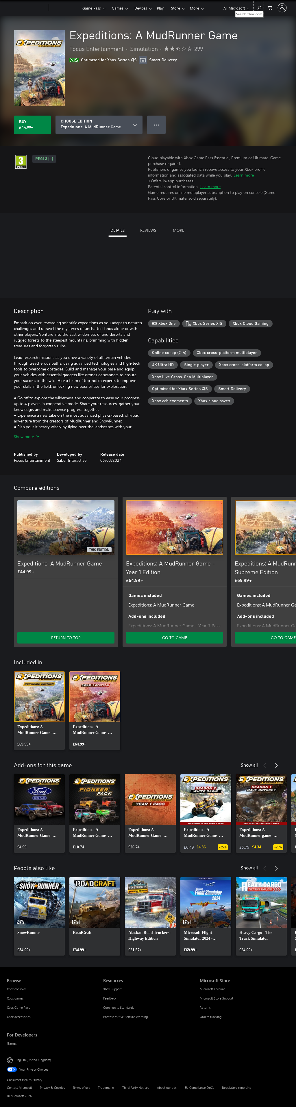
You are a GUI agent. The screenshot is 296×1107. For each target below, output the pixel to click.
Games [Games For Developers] (12, 1043)
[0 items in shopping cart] (270, 7)
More (194, 7)
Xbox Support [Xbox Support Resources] (112, 989)
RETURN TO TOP (66, 637)
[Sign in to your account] (282, 8)
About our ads (167, 1087)
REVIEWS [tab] (148, 230)
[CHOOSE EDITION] (99, 125)
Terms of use (81, 1087)
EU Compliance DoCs (199, 1087)
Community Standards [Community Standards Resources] (118, 1007)
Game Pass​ (91, 7)
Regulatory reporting (236, 1087)
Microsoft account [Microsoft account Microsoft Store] (212, 989)
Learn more (244, 175)
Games (117, 7)
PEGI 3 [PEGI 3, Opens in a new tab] (44, 159)
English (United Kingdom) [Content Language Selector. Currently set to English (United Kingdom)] (33, 1060)
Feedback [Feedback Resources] (109, 998)
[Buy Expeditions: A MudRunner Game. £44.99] (32, 125)
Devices (140, 7)
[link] (39, 710)
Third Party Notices (135, 1087)
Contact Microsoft (19, 1087)
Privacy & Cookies (52, 1087)
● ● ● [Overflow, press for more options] (156, 124)
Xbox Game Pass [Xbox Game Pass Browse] (18, 1007)
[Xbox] (65, 8)
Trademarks (106, 1087)
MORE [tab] (178, 230)
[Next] (276, 488)
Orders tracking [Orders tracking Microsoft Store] (210, 1017)
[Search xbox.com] (259, 7)
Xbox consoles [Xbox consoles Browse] (17, 989)
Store (175, 7)
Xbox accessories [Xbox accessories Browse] (19, 1017)
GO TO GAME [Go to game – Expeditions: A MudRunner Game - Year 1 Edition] (174, 637)
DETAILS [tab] (117, 230)
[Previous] (265, 488)
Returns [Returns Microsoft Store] (205, 1007)
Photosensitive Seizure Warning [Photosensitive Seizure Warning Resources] (125, 1017)
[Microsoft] (27, 8)
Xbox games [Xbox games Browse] (15, 998)
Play (160, 7)
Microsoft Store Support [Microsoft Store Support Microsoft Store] (216, 998)
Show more (27, 436)
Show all (249, 765)
